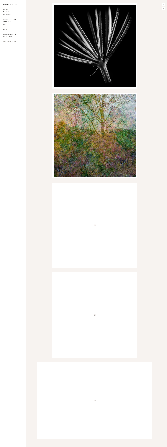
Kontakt (7, 24)
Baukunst (7, 14)
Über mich (7, 22)
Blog (5, 29)
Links (5, 27)
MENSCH (6, 12)
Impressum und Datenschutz (9, 35)
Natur (5, 9)
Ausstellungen (9, 19)
